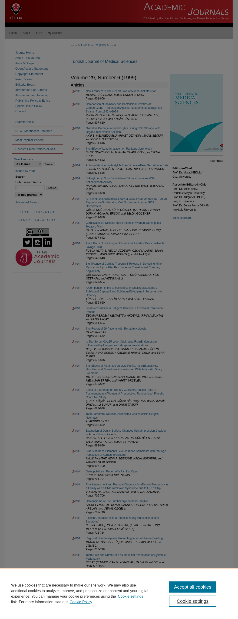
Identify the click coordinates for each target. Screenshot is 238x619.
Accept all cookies (192, 587)
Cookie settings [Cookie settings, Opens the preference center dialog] (192, 601)
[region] (119, 593)
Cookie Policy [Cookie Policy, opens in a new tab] (81, 602)
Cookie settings (130, 596)
